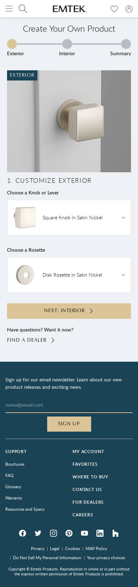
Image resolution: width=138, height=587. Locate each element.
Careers (83, 515)
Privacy (37, 548)
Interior (67, 47)
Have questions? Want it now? (69, 335)
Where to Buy (90, 477)
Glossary (13, 486)
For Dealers (88, 502)
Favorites (85, 464)
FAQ (9, 475)
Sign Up (69, 424)
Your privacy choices (106, 557)
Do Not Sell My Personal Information (47, 557)
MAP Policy (96, 548)
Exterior (15, 47)
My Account (88, 451)
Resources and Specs (24, 509)
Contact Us (87, 489)
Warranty (13, 498)
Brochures (14, 464)
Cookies (72, 548)
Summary (120, 47)
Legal (54, 548)
